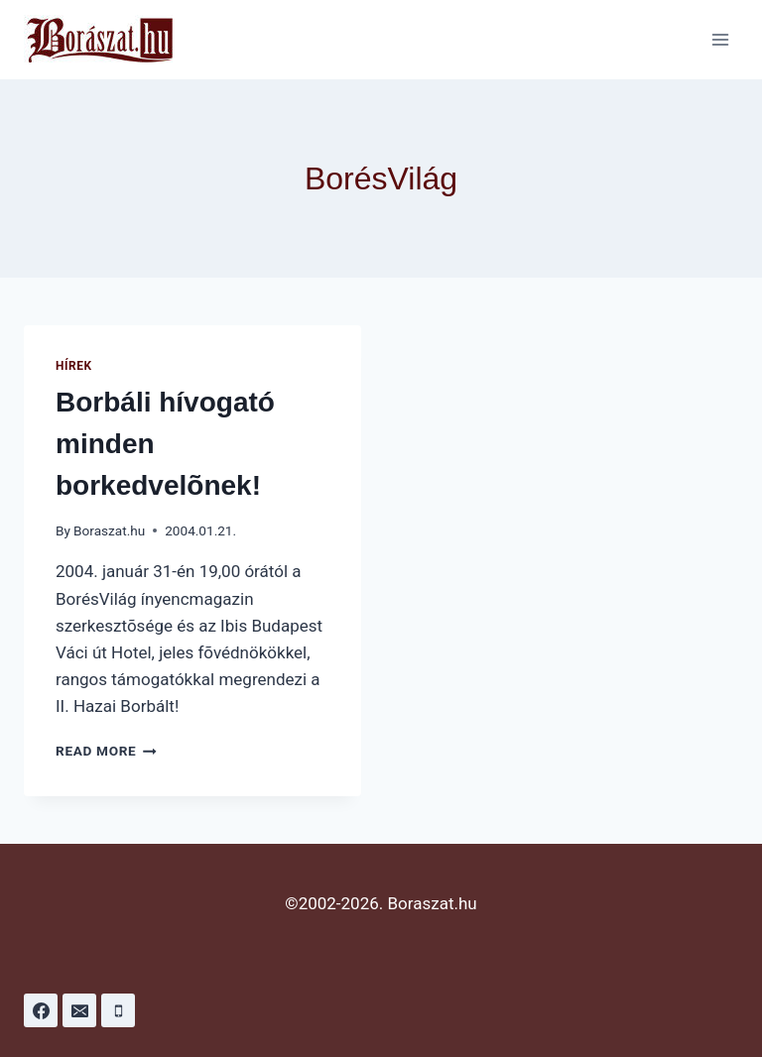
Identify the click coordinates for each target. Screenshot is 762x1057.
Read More (106, 751)
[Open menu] (719, 39)
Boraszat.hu (109, 530)
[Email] (79, 1010)
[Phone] (118, 1010)
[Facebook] (41, 1010)
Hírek (74, 366)
